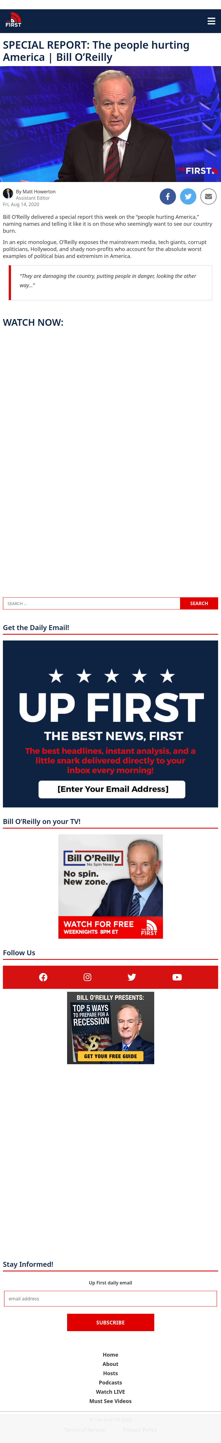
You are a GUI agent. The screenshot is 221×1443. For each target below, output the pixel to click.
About (110, 1363)
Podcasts (110, 1382)
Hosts (110, 1373)
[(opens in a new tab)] (43, 977)
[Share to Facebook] (168, 196)
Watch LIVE (110, 1391)
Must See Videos (110, 1400)
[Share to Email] (208, 196)
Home (110, 1354)
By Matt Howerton (36, 191)
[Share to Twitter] (188, 196)
